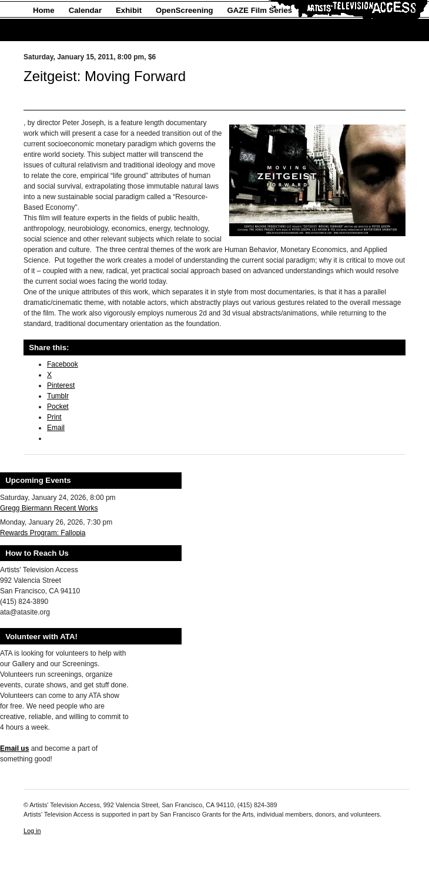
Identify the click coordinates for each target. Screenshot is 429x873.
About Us (50, 30)
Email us (14, 748)
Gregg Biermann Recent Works (49, 508)
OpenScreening (184, 10)
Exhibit (129, 10)
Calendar (85, 10)
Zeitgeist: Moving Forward (105, 76)
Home (44, 10)
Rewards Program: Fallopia (42, 533)
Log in (32, 830)
